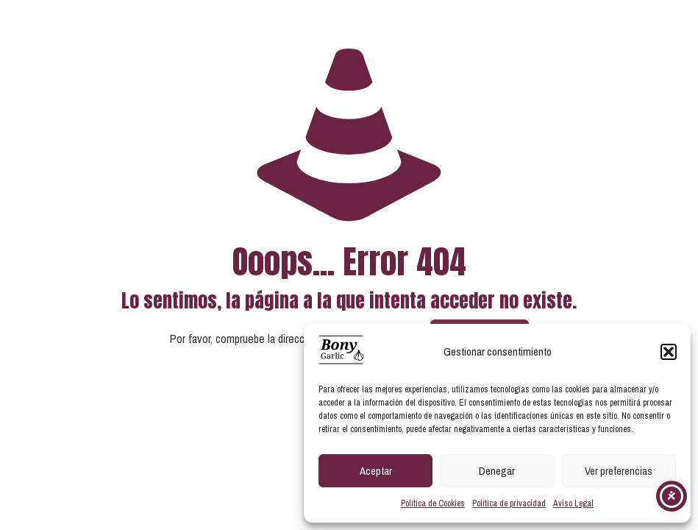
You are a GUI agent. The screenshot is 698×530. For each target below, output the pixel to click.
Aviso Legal (573, 503)
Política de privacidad (509, 503)
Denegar (497, 470)
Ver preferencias (618, 470)
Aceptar (376, 470)
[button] (668, 351)
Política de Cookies (433, 503)
